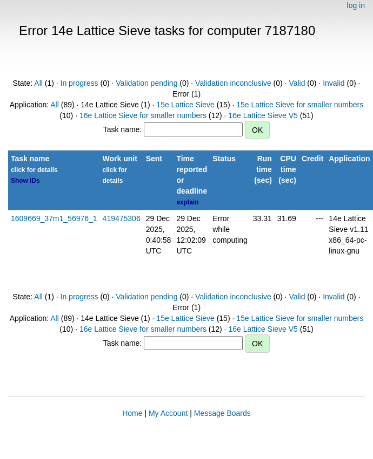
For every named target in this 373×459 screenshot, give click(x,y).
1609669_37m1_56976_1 (54, 218)
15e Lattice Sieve (185, 104)
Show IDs (25, 180)
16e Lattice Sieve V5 (262, 115)
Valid (297, 83)
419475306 (122, 218)
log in (356, 5)
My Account (168, 413)
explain (187, 202)
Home (132, 413)
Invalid (333, 83)
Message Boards (222, 413)
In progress (79, 83)
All (38, 83)
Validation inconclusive (233, 83)
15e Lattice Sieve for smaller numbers (299, 104)
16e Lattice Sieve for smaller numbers (143, 115)
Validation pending (146, 83)
